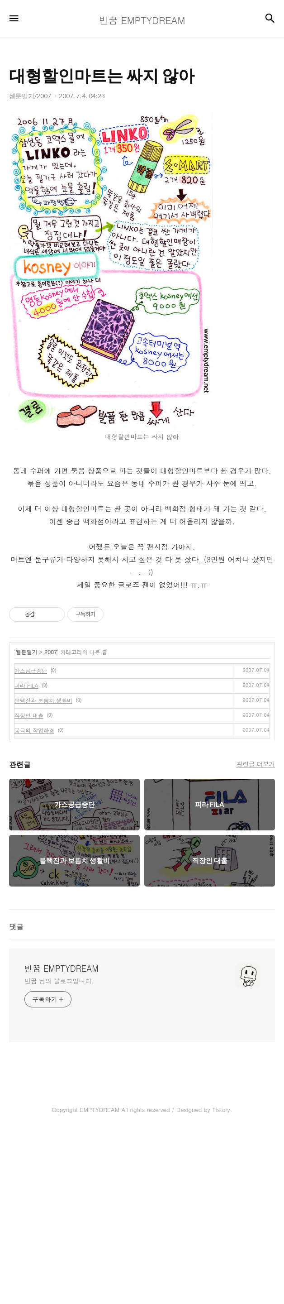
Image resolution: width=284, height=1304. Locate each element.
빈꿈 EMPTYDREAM (61, 1140)
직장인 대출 (28, 887)
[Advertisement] (142, 677)
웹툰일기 (27, 824)
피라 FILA (26, 857)
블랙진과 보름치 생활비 (43, 872)
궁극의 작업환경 (34, 902)
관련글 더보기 (256, 935)
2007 (50, 824)
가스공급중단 (30, 842)
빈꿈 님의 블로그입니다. (59, 1152)
